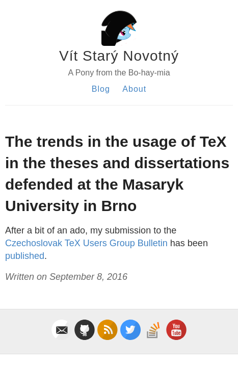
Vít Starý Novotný (119, 56)
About (134, 89)
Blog (101, 89)
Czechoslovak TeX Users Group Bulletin (86, 243)
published (24, 256)
